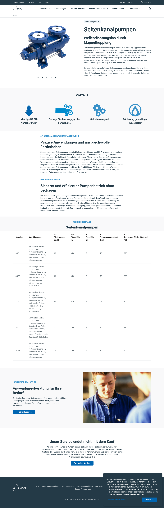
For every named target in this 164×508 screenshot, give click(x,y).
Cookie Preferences (83, 489)
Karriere (130, 2)
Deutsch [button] (146, 2)
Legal (37, 486)
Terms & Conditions (85, 486)
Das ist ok (150, 500)
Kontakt (122, 2)
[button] (49, 9)
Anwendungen (60, 9)
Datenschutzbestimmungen (53, 486)
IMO (40, 2)
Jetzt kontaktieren (24, 412)
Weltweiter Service (82, 463)
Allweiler (31, 2)
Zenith (47, 2)
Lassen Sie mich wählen (117, 500)
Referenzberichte (78, 9)
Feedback (70, 486)
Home (15, 15)
